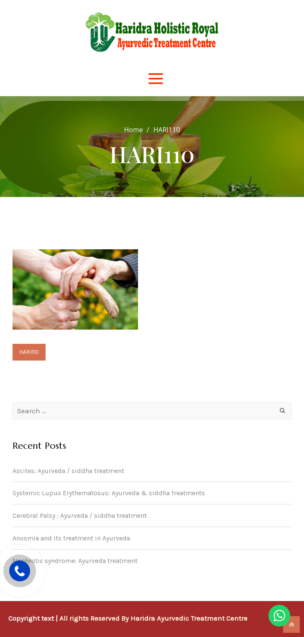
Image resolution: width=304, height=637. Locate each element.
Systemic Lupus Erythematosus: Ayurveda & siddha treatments (109, 493)
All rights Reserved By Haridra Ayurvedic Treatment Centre (153, 618)
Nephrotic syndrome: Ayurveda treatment (75, 561)
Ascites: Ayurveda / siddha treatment (68, 471)
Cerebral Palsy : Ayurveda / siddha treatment (80, 515)
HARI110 (29, 352)
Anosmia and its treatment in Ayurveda (71, 538)
